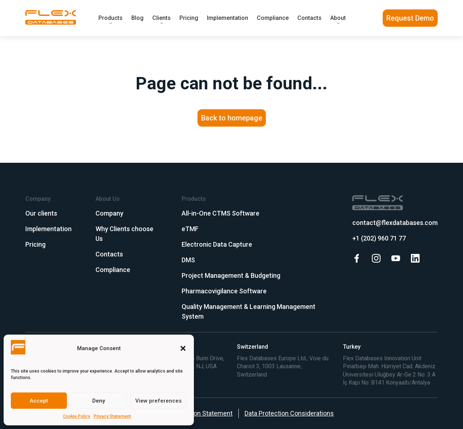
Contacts (309, 17)
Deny (98, 401)
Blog (137, 17)
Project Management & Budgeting (231, 275)
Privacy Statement (112, 416)
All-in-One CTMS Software (220, 213)
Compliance (273, 17)
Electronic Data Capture (217, 244)
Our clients (41, 213)
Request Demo (410, 18)
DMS (188, 260)
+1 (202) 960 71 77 (379, 238)
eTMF (190, 229)
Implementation (227, 17)
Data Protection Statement (195, 413)
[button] (183, 348)
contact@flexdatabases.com (395, 222)
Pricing (188, 17)
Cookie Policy (76, 416)
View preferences (158, 401)
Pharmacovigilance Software (224, 291)
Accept (39, 401)
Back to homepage (231, 118)
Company (109, 213)
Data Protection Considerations (289, 413)
